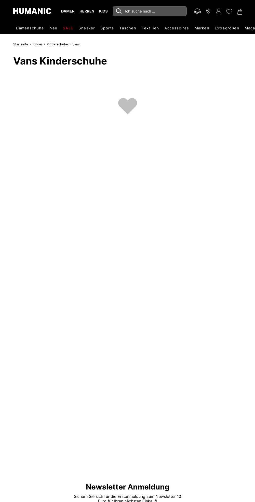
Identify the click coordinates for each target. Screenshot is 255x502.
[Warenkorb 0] (239, 12)
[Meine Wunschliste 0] (229, 11)
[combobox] (150, 11)
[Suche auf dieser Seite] (150, 11)
